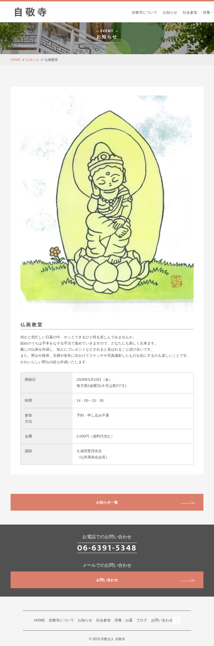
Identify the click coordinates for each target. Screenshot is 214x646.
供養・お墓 (124, 620)
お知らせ (170, 12)
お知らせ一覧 (145, 502)
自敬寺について (144, 12)
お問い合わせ (145, 580)
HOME (16, 60)
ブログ (141, 620)
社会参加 (190, 12)
